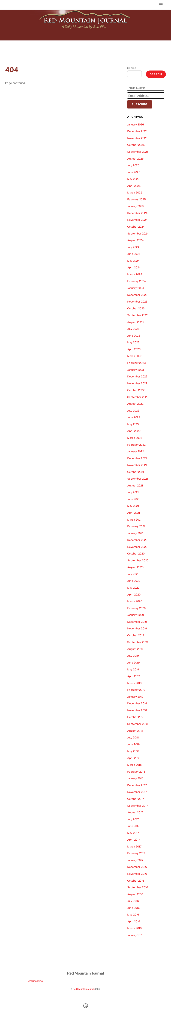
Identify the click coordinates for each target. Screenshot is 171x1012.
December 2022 (137, 376)
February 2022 (136, 444)
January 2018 (135, 778)
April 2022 (133, 430)
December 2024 (137, 213)
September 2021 (137, 478)
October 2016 (135, 880)
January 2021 (135, 533)
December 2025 (137, 131)
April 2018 (133, 757)
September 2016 (137, 887)
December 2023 (137, 294)
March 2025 (134, 192)
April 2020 (133, 594)
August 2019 (135, 648)
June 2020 (133, 580)
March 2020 (134, 601)
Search (131, 67)
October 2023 (136, 308)
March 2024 (134, 274)
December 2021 (137, 458)
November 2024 (137, 219)
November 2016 (137, 873)
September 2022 (137, 396)
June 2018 (133, 744)
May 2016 (133, 914)
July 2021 (133, 492)
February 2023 (136, 362)
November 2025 (137, 138)
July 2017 (133, 819)
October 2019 (135, 635)
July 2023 (133, 328)
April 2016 (133, 921)
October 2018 (135, 716)
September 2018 (137, 723)
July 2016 (133, 900)
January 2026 (135, 124)
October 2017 (135, 798)
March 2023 (134, 355)
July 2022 (133, 410)
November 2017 (137, 791)
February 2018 (136, 771)
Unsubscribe (35, 980)
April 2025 (134, 185)
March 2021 (134, 519)
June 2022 (133, 417)
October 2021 (135, 471)
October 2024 (136, 226)
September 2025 (138, 151)
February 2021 (136, 526)
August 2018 (135, 730)
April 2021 (133, 512)
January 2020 (135, 614)
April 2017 (133, 839)
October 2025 (136, 144)
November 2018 (137, 710)
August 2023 (135, 322)
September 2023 (138, 315)
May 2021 (133, 505)
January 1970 (135, 935)
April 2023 (134, 349)
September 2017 (137, 805)
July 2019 (133, 655)
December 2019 (137, 621)
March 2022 (134, 437)
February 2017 (136, 853)
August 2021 (135, 485)
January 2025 (135, 206)
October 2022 (136, 390)
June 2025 (133, 172)
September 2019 (137, 642)
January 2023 (135, 369)
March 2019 (134, 683)
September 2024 (138, 233)
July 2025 (133, 165)
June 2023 (133, 335)
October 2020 (136, 553)
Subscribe (140, 104)
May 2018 (133, 751)
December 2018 (137, 703)
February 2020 (136, 608)
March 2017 (134, 846)
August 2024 (135, 240)
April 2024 (134, 267)
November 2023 (137, 301)
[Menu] (160, 4)
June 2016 (133, 907)
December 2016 (137, 866)
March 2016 (134, 928)
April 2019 (133, 676)
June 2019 (133, 662)
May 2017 (133, 832)
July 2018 (133, 737)
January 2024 (135, 287)
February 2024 (136, 281)
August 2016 (135, 894)
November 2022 (137, 383)
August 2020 (135, 567)
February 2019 (136, 689)
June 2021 (133, 499)
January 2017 (135, 860)
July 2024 (133, 247)
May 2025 (133, 178)
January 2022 (135, 451)
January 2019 (135, 696)
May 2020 (133, 587)
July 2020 (133, 574)
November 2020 (137, 546)
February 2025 (136, 199)
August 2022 (135, 403)
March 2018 (134, 764)
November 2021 (137, 465)
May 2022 (133, 424)
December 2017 (137, 785)
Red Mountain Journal (84, 989)
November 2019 (137, 628)
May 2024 (133, 260)
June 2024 (133, 253)
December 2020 (137, 539)
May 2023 (133, 342)
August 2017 (135, 812)
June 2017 (133, 826)
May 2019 (133, 669)
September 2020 (137, 560)
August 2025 (135, 158)
